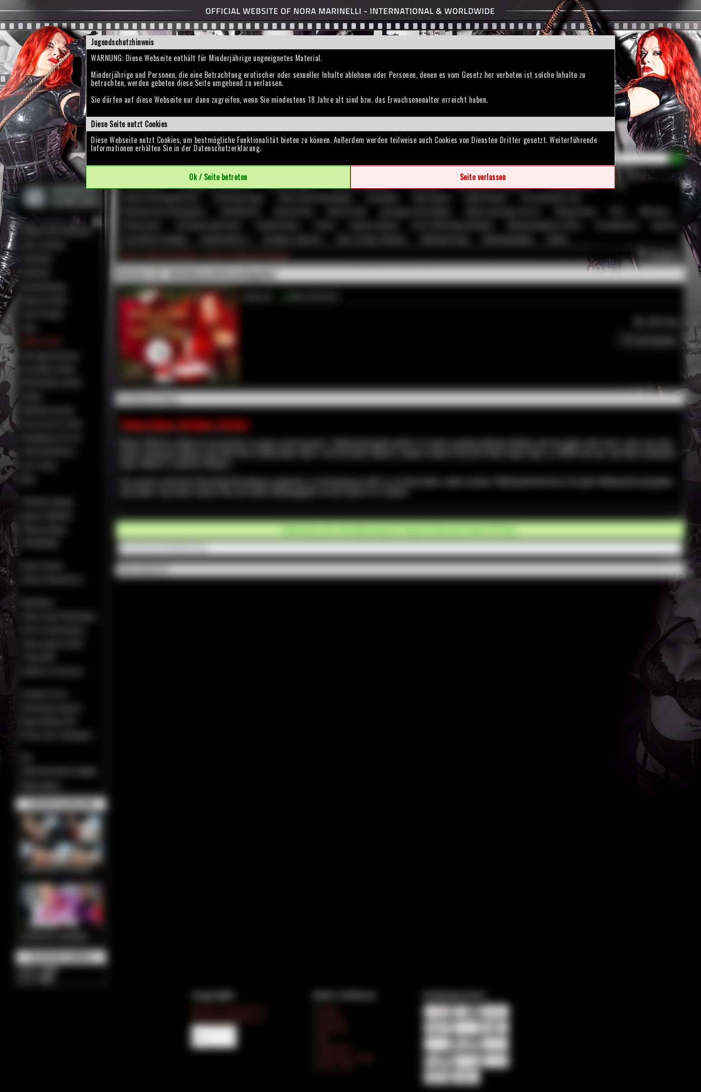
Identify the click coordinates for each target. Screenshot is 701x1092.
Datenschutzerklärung (227, 148)
